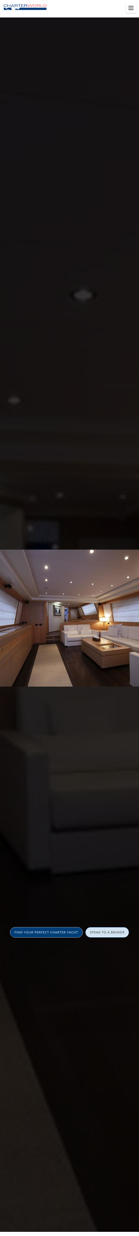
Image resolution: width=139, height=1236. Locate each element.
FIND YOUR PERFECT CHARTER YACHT (46, 932)
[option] (69, 618)
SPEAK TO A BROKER (107, 932)
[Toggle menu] (131, 8)
